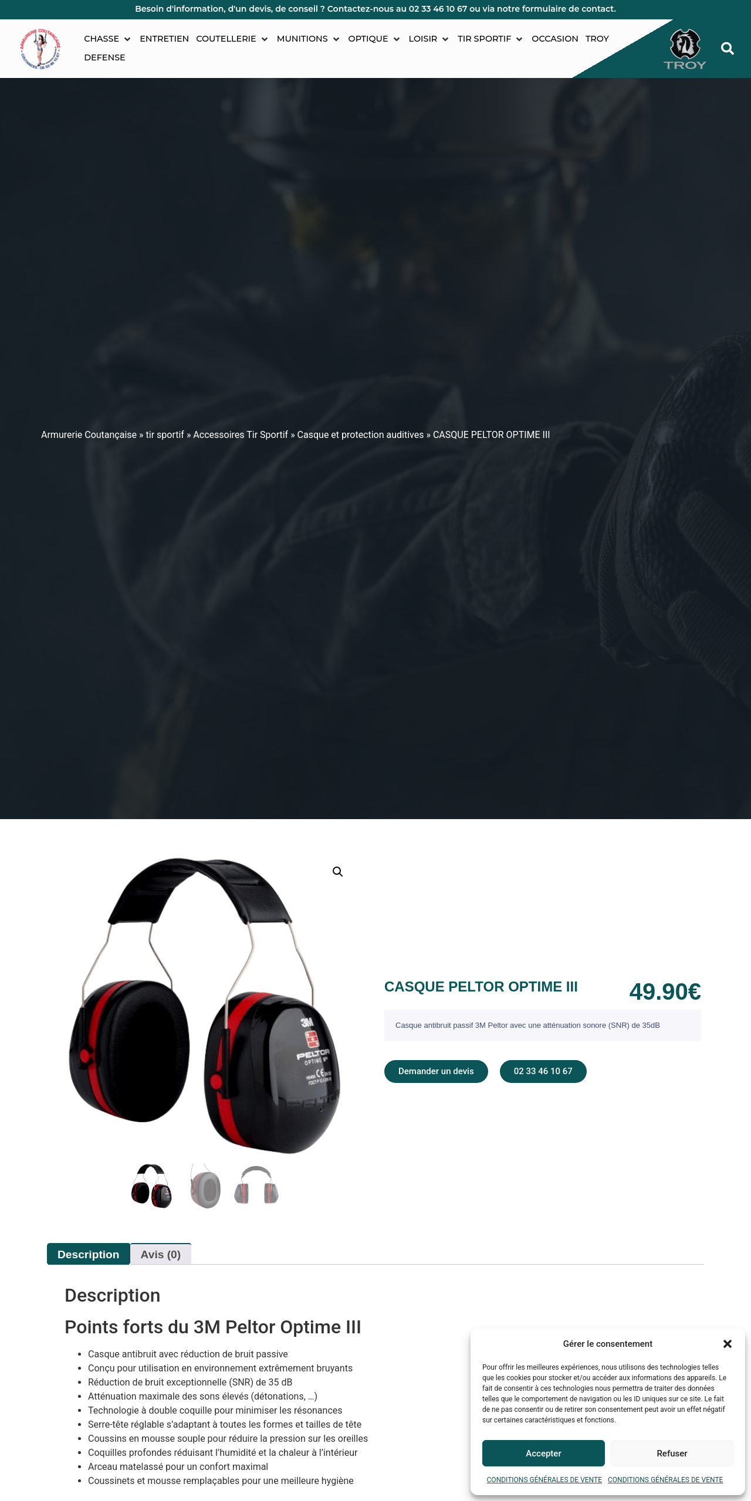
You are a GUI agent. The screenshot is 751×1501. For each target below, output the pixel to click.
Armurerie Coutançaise (89, 434)
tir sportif (165, 434)
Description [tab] (88, 1254)
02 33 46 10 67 (438, 9)
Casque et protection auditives (360, 434)
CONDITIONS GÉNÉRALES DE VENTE (544, 1480)
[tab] (375, 1327)
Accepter (543, 1453)
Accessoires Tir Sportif (240, 434)
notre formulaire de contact (555, 9)
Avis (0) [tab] (161, 1254)
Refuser (672, 1453)
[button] (727, 1344)
